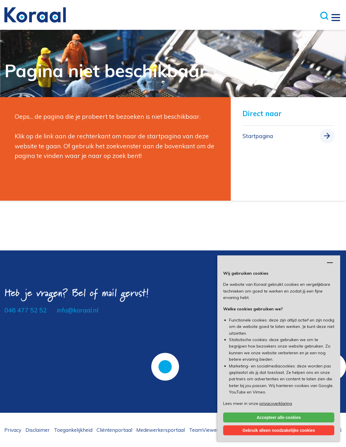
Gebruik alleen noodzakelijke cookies (278, 430)
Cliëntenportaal (114, 430)
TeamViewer (204, 430)
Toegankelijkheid (73, 430)
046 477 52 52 (25, 310)
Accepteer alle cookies (279, 417)
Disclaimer (37, 430)
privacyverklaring (275, 403)
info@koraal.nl (77, 310)
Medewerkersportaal (160, 430)
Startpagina (257, 136)
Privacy (12, 430)
